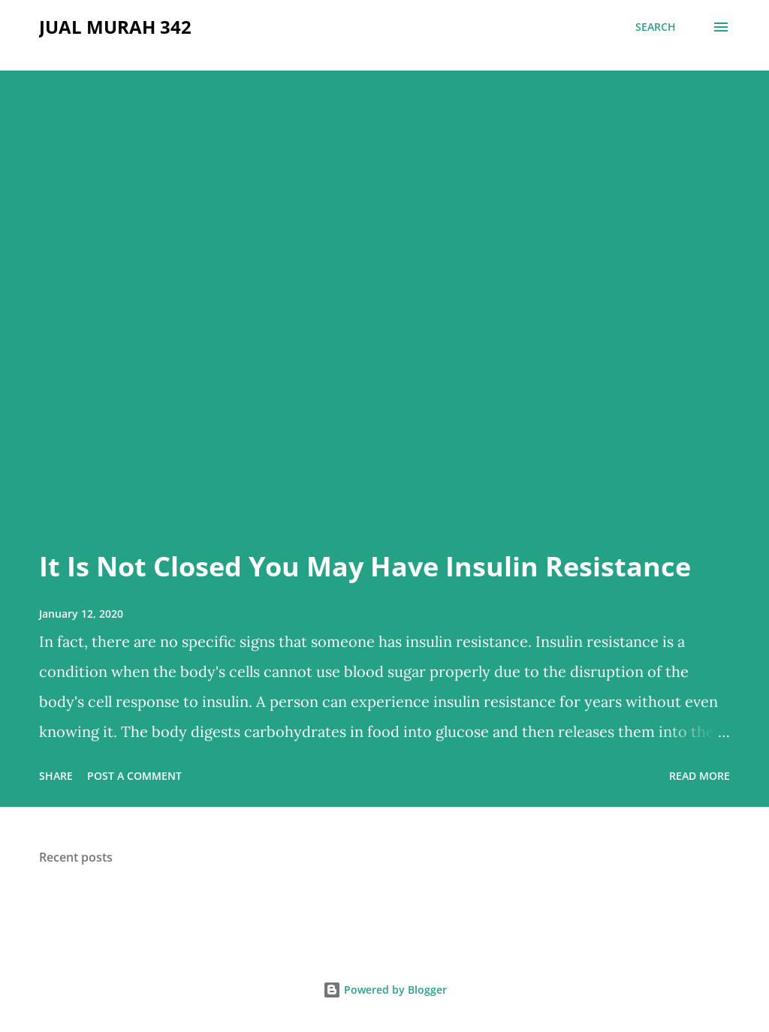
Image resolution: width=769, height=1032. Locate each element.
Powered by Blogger (385, 989)
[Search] (655, 27)
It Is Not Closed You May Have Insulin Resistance (365, 566)
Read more (699, 776)
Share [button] (56, 776)
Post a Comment (134, 776)
